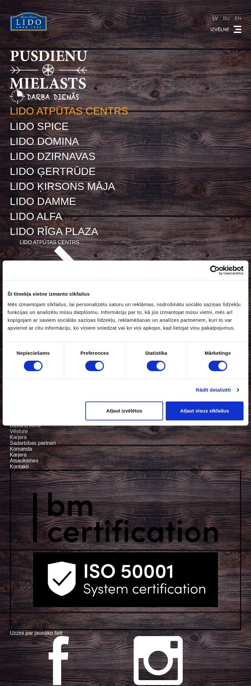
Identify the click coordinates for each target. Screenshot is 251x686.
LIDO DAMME (43, 201)
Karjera (18, 437)
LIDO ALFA (36, 216)
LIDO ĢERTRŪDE (53, 171)
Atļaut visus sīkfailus (204, 410)
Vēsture (19, 431)
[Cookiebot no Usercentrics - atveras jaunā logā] (214, 270)
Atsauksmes (24, 460)
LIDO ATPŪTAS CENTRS (69, 111)
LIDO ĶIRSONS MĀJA (62, 186)
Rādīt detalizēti (213, 390)
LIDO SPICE (39, 126)
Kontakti (19, 466)
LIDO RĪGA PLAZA (54, 231)
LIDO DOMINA (44, 141)
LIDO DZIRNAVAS (52, 156)
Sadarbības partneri (33, 442)
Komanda (21, 448)
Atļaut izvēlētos (124, 410)
